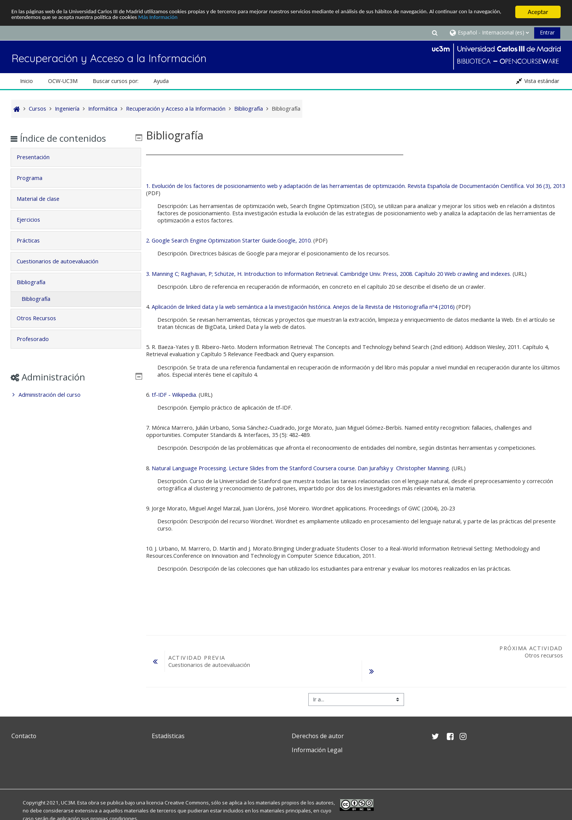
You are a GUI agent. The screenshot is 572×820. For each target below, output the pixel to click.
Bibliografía (36, 282)
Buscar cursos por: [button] (115, 81)
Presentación (38, 157)
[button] (435, 32)
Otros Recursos (42, 318)
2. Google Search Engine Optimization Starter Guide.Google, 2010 (228, 240)
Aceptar (538, 12)
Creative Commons (187, 802)
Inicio (26, 81)
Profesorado (38, 339)
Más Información (252, 19)
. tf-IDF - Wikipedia (172, 394)
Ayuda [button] (161, 81)
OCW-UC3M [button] (63, 81)
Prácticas (33, 240)
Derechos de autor (318, 736)
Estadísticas (168, 736)
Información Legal (317, 750)
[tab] (76, 157)
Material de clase (43, 198)
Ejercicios (34, 219)
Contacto (23, 736)
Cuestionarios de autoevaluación (63, 261)
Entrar (547, 32)
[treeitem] (75, 395)
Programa (35, 178)
